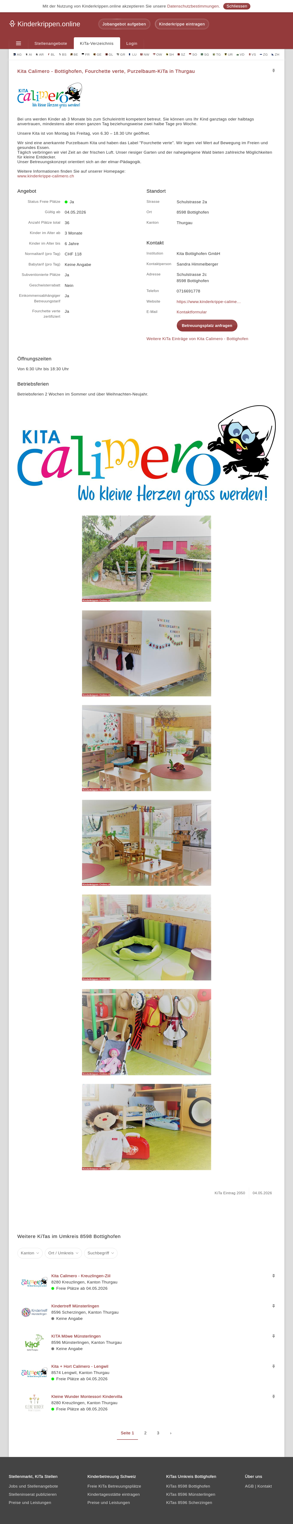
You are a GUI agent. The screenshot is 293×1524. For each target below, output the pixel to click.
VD (241, 54)
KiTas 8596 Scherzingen (189, 1502)
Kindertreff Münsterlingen (75, 1306)
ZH (275, 54)
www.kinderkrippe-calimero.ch (45, 176)
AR (40, 54)
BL (51, 54)
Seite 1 (127, 1433)
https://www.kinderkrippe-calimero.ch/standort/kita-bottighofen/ (209, 301)
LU (132, 54)
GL (109, 54)
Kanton (27, 1253)
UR (229, 54)
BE (74, 54)
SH (170, 54)
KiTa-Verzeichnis (96, 43)
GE (97, 54)
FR (86, 54)
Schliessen (236, 6)
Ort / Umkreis (61, 1253)
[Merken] (273, 70)
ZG (264, 54)
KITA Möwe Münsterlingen (76, 1336)
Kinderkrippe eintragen (182, 24)
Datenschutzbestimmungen (193, 6)
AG (18, 54)
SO (193, 54)
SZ (181, 54)
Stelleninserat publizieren (33, 1494)
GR (121, 54)
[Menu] (18, 43)
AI (29, 54)
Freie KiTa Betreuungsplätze (114, 1486)
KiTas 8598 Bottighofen (188, 1486)
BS (63, 54)
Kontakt (264, 1486)
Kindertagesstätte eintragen (113, 1494)
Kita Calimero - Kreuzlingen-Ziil (81, 1276)
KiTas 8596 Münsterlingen (190, 1494)
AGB (249, 1486)
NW (144, 54)
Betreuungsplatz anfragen (207, 325)
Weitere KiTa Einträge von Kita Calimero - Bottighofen (197, 338)
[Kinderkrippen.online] (45, 25)
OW (157, 54)
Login (132, 43)
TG (217, 54)
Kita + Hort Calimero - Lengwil (80, 1366)
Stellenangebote (50, 43)
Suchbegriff (98, 1253)
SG (205, 54)
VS (252, 54)
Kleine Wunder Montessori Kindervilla (86, 1396)
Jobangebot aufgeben (124, 24)
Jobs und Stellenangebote (33, 1486)
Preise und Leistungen (30, 1502)
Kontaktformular (192, 312)
